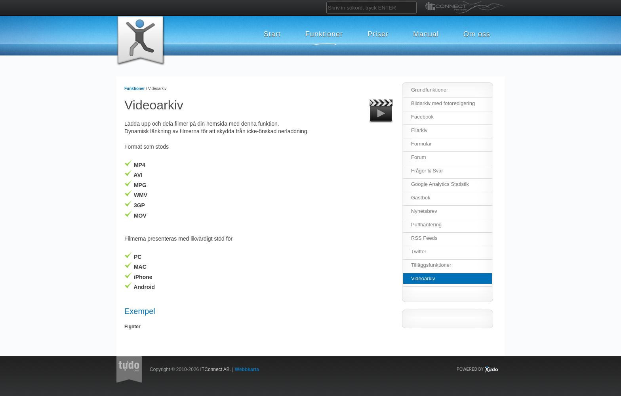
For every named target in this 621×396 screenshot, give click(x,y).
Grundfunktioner (429, 90)
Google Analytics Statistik (440, 184)
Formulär (421, 144)
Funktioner (134, 88)
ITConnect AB (215, 369)
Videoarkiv (423, 278)
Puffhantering (426, 225)
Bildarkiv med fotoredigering (443, 103)
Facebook (422, 117)
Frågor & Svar (427, 171)
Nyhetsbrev (424, 211)
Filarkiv (419, 130)
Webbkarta (247, 369)
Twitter (418, 251)
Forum (418, 157)
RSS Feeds (424, 238)
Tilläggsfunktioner (431, 265)
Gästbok (420, 198)
